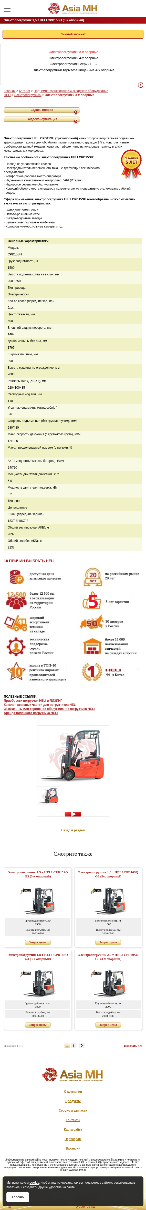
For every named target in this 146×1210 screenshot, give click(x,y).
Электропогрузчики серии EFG (73, 64)
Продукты (73, 1101)
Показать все (133, 1046)
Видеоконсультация (42, 119)
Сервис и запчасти (73, 1110)
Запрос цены (38, 942)
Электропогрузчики (27, 95)
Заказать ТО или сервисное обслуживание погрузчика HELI (49, 709)
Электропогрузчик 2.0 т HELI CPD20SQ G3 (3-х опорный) (108, 957)
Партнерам (73, 1139)
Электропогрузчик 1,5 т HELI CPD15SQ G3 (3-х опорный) (38, 874)
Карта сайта (73, 1129)
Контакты (73, 1120)
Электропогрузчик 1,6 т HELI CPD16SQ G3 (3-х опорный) (108, 874)
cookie (34, 1182)
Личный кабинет (73, 34)
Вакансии (73, 1148)
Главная (10, 91)
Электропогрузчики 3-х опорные (73, 52)
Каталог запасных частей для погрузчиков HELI (40, 705)
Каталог (24, 91)
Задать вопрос (41, 110)
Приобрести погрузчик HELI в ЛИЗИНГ (33, 700)
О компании (73, 1091)
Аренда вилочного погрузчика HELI (31, 713)
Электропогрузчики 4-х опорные (73, 58)
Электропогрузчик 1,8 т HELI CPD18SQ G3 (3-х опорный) (38, 957)
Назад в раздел (73, 830)
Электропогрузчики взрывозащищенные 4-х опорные (73, 70)
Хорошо (18, 1197)
